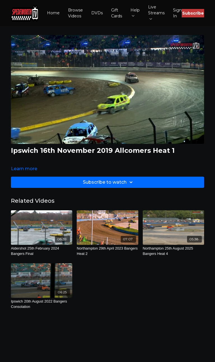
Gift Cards (116, 13)
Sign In (177, 13)
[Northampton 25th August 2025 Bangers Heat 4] (173, 251)
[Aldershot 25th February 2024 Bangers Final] (41, 251)
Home (53, 12)
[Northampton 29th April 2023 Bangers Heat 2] (107, 251)
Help (135, 12)
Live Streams (156, 12)
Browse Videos (75, 13)
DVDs (97, 12)
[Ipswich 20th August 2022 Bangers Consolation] (41, 304)
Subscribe (193, 13)
